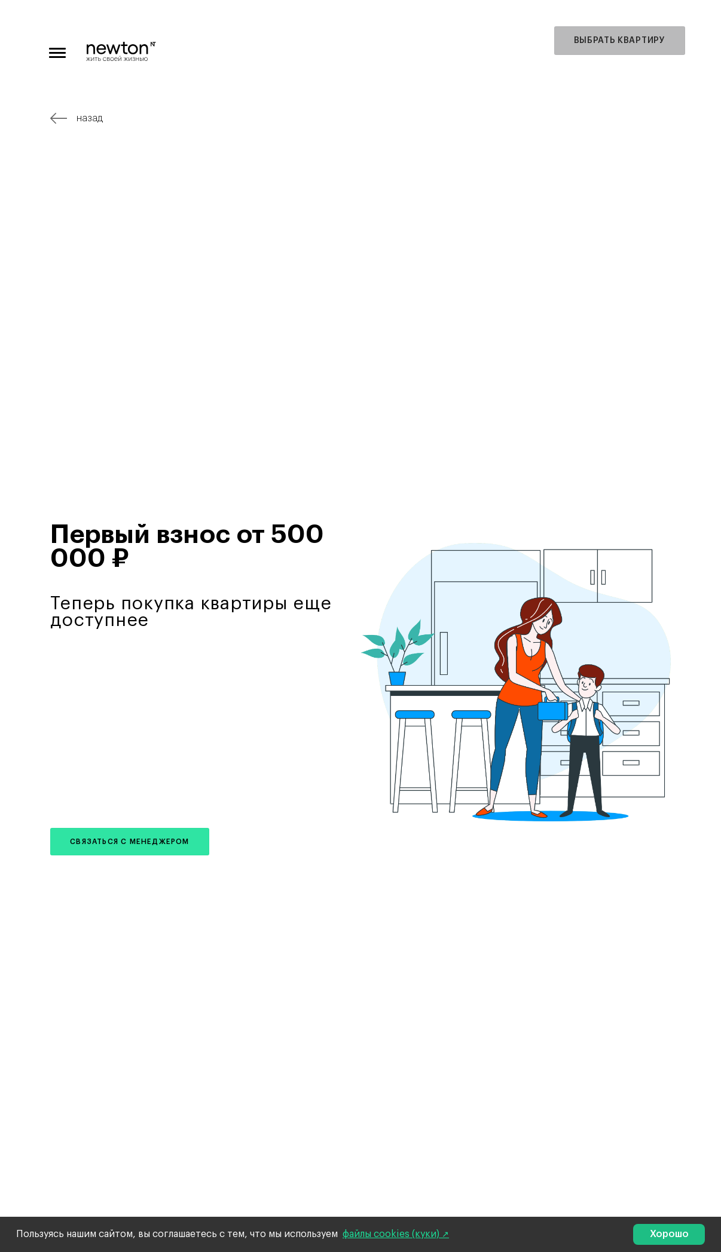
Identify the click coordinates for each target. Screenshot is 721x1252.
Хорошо (669, 1234)
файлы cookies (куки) (392, 1234)
